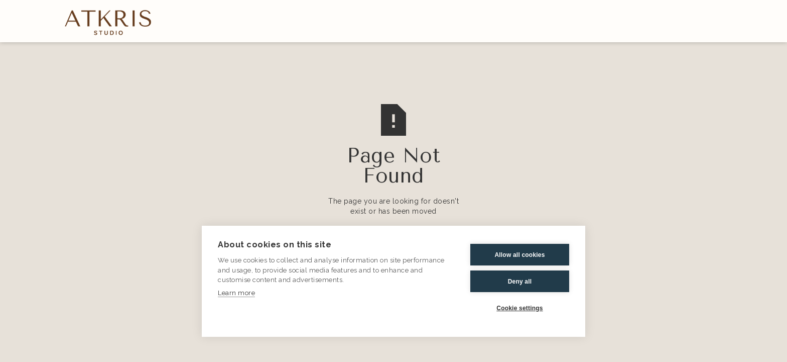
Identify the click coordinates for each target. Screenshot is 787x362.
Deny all (520, 281)
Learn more (236, 293)
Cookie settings (519, 308)
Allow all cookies (519, 254)
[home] (108, 21)
